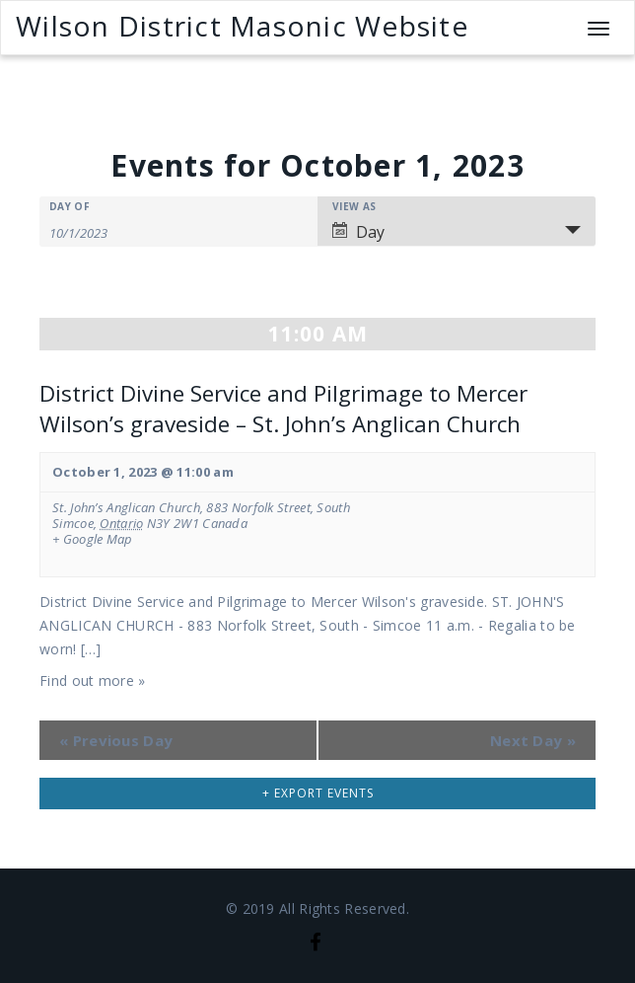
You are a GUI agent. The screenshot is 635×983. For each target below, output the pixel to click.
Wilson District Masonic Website (242, 25)
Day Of (69, 206)
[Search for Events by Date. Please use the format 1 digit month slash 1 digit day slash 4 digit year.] (98, 231)
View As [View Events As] (354, 206)
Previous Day (116, 740)
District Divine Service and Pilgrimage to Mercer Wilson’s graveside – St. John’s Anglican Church (283, 408)
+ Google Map (92, 540)
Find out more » (92, 680)
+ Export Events (318, 793)
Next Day (533, 740)
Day (358, 232)
